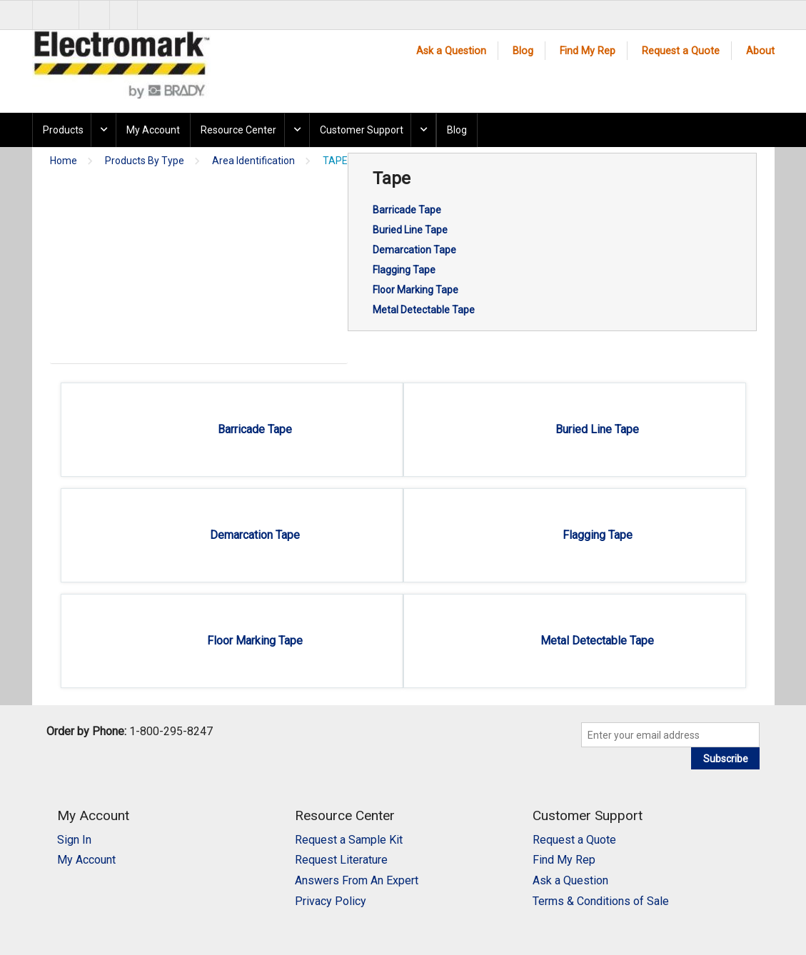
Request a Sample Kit (349, 840)
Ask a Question (451, 51)
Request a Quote (681, 51)
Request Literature (341, 859)
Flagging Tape (404, 270)
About (760, 51)
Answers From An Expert (356, 880)
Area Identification (253, 161)
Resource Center (238, 130)
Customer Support (361, 130)
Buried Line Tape (410, 230)
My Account (153, 130)
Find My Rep (587, 51)
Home (63, 161)
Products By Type (144, 161)
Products (63, 130)
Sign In (74, 840)
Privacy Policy (330, 901)
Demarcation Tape (414, 250)
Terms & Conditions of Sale (601, 901)
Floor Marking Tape (415, 289)
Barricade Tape (407, 210)
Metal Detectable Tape (424, 309)
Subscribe (725, 758)
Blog (523, 51)
